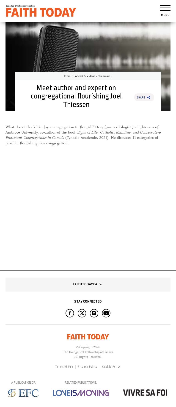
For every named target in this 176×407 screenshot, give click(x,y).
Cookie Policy (111, 366)
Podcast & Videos (84, 76)
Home (66, 76)
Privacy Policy (87, 366)
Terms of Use (64, 366)
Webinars (104, 76)
